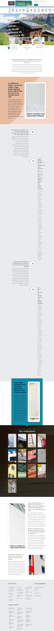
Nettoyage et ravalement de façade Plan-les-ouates (28, 621)
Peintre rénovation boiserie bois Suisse (29, 595)
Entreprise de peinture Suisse (16, 10)
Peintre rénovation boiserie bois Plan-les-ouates (20, 621)
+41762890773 (30, 4)
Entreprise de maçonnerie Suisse (34, 10)
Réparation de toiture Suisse (23, 10)
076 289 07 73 (29, 2)
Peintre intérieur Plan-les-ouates (11, 620)
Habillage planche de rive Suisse (13, 10)
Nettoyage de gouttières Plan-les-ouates (12, 616)
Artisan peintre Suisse (20, 10)
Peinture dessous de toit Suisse (46, 10)
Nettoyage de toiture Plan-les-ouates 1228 (29, 625)
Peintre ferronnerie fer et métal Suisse (42, 10)
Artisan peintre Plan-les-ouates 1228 (11, 627)
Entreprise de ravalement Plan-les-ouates (20, 617)
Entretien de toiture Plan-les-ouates (12, 609)
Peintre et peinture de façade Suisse (10, 10)
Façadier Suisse (19, 598)
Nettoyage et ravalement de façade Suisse (27, 10)
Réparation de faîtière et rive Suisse (49, 10)
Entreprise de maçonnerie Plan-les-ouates (28, 616)
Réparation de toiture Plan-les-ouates (11, 623)
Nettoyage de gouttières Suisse (39, 10)
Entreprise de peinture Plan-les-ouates (20, 609)
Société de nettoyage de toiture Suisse (29, 592)
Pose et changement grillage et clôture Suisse (29, 588)
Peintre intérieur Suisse (31, 10)
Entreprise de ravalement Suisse (28, 598)
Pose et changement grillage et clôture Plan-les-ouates (20, 625)
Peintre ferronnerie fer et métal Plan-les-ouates (29, 612)
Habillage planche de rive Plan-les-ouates (20, 613)
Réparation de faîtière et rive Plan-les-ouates (12, 612)
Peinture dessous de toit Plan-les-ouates (29, 609)
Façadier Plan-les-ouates (20, 629)
